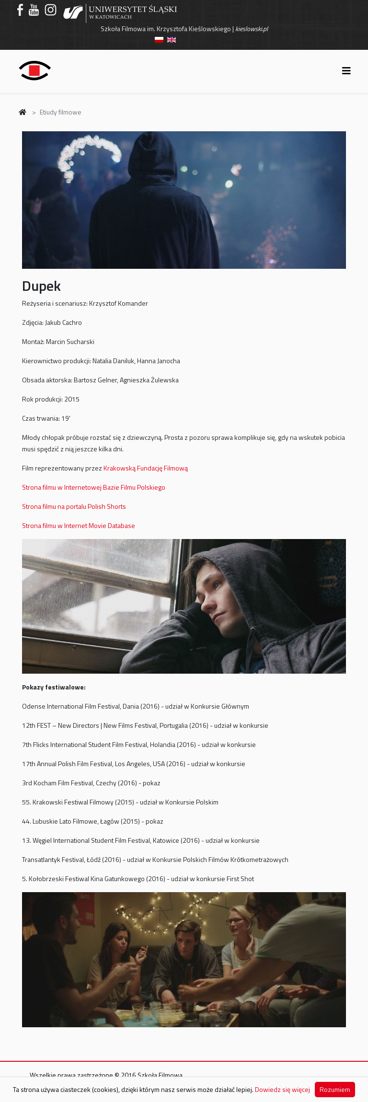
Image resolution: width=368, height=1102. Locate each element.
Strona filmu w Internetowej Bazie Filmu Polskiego (93, 487)
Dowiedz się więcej (282, 1089)
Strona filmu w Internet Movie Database (78, 525)
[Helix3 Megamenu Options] (346, 71)
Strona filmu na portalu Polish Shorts (74, 506)
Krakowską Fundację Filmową (146, 468)
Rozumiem (335, 1089)
